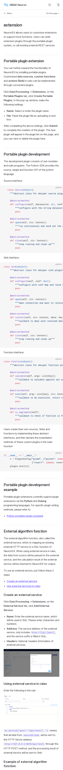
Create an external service (22, 581)
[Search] (49, 5)
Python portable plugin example (25, 515)
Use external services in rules (23, 586)
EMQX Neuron (15, 4)
